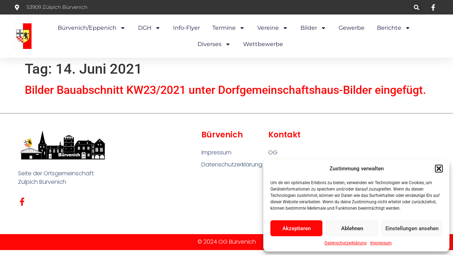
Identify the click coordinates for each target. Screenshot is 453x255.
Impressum (381, 242)
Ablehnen (352, 228)
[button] (438, 168)
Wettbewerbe (263, 44)
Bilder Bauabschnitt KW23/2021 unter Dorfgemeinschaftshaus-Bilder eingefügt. (225, 90)
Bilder (313, 28)
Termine (228, 28)
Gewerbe (352, 27)
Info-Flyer (186, 27)
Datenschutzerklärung (346, 242)
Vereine (272, 28)
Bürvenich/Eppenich (92, 28)
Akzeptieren (296, 228)
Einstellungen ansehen (411, 228)
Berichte (394, 28)
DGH (149, 28)
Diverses (214, 44)
